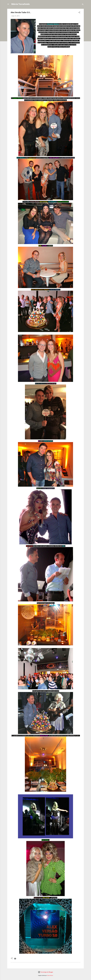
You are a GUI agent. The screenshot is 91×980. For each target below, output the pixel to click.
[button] (79, 12)
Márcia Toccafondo (20, 4)
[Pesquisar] (83, 4)
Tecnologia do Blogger (45, 972)
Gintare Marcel (50, 975)
